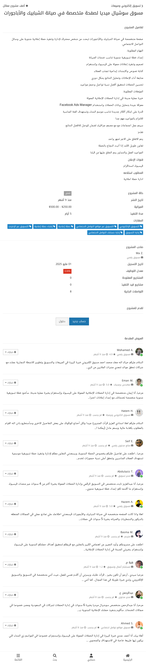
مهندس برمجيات (122, 385)
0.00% (67, 271)
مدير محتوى (124, 597)
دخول (62, 321)
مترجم (127, 536)
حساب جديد (79, 321)
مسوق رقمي (133, 257)
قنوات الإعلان (135, 160)
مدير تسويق (124, 476)
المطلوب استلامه (133, 173)
